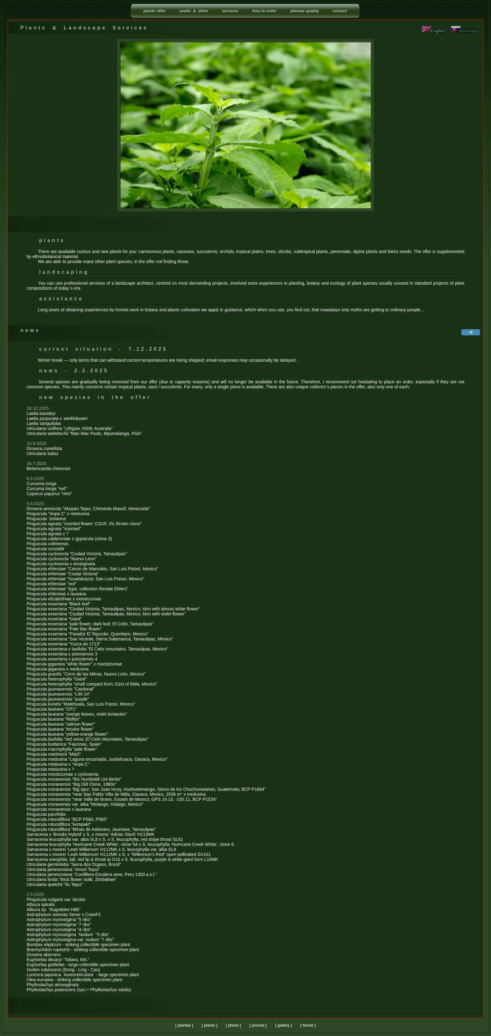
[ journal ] (258, 1025)
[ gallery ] (283, 1025)
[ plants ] (209, 1025)
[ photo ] (233, 1025)
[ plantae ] (184, 1025)
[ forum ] (308, 1025)
